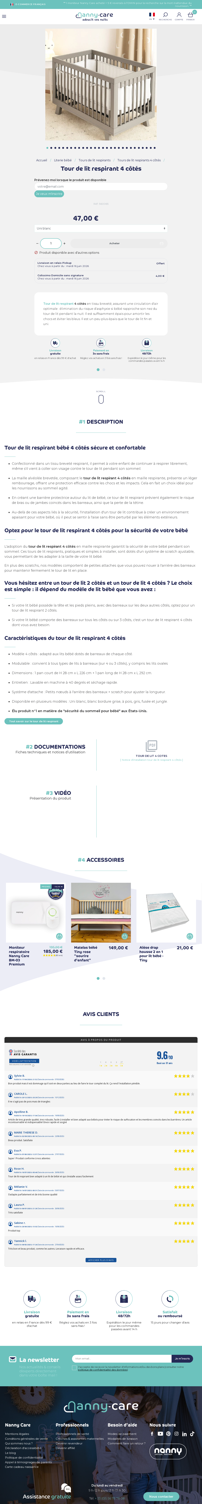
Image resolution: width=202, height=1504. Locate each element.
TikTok (193, 1436)
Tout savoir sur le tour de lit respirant (33, 721)
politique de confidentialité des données (102, 1373)
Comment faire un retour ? (127, 1443)
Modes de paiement (122, 1434)
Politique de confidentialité (24, 1457)
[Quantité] (51, 243)
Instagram (177, 1436)
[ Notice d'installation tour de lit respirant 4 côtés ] (151, 757)
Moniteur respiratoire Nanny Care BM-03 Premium (19, 956)
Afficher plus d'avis (101, 1260)
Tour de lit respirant (58, 303)
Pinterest (169, 1436)
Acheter (114, 243)
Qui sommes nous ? (19, 1443)
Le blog (10, 1453)
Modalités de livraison (123, 1438)
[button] (165, 15)
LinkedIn (185, 1436)
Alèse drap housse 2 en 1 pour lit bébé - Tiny (151, 953)
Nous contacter (161, 1496)
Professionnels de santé (72, 1434)
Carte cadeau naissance (22, 1467)
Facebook (153, 1436)
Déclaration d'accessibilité (23, 1448)
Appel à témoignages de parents (28, 1462)
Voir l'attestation (24, 1061)
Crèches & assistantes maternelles (80, 1438)
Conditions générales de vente (26, 1438)
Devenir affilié (65, 1448)
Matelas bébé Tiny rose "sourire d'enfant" (85, 953)
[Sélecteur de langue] (152, 16)
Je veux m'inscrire (49, 194)
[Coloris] (101, 228)
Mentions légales (17, 1434)
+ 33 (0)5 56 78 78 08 (110, 1498)
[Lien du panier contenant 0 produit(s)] (190, 15)
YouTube (161, 1436)
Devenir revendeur (69, 1443)
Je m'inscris (178, 1360)
